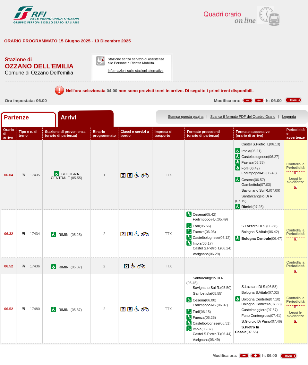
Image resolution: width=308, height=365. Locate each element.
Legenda (289, 116)
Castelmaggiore (254, 310)
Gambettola (251, 185)
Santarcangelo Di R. (257, 196)
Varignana (201, 254)
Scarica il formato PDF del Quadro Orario (243, 116)
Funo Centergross (256, 315)
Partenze (16, 117)
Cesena (248, 180)
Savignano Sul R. (255, 190)
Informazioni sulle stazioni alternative (136, 71)
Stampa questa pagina (185, 116)
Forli (245, 168)
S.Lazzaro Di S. (254, 226)
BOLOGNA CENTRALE (65, 176)
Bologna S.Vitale (255, 232)
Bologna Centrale (255, 299)
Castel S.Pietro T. (255, 144)
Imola (246, 151)
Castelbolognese (255, 157)
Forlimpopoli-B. (254, 173)
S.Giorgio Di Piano (256, 321)
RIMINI (64, 235)
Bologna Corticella (256, 304)
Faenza (247, 162)
